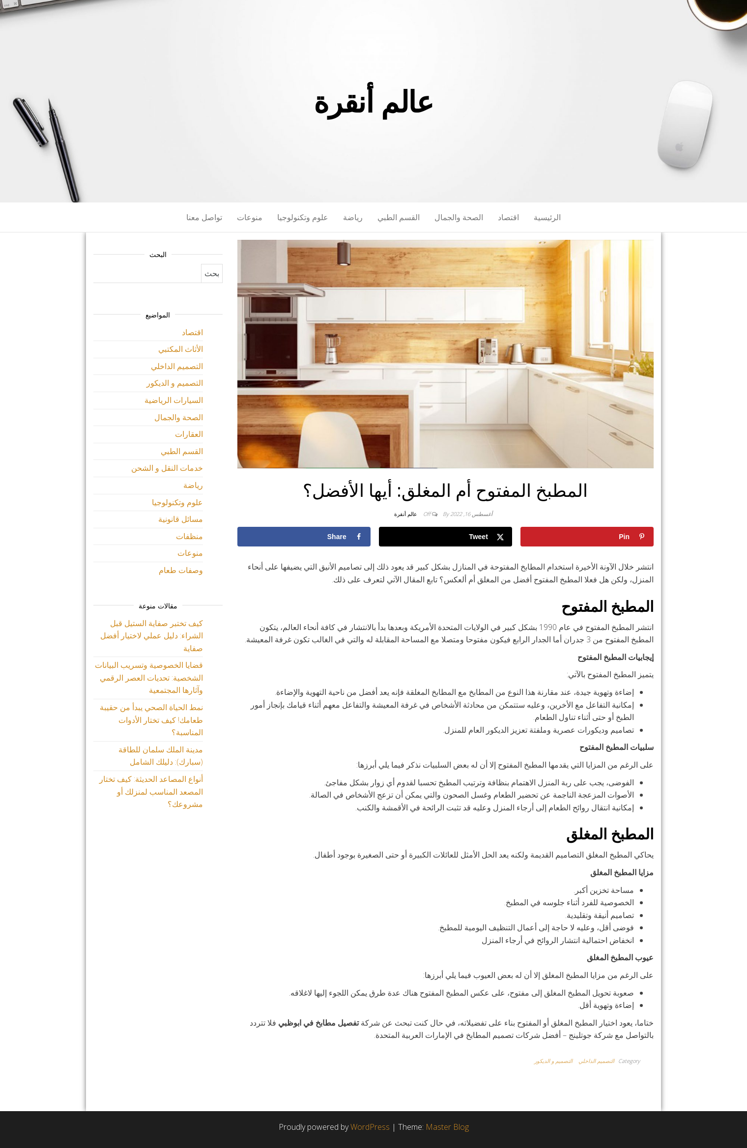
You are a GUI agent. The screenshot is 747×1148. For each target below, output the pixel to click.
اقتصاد (508, 217)
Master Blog (447, 1126)
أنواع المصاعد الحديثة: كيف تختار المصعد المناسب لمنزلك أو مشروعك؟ (151, 791)
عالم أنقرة (373, 101)
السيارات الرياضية (173, 400)
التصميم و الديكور (553, 1060)
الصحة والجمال (458, 217)
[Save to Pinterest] (587, 536)
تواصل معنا (204, 217)
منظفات (189, 536)
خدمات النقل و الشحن (167, 467)
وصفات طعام (181, 570)
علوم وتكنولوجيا (302, 217)
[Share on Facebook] (304, 536)
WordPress (370, 1126)
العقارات (189, 434)
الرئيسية (547, 217)
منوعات (249, 217)
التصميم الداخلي (596, 1060)
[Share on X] (445, 536)
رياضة (353, 217)
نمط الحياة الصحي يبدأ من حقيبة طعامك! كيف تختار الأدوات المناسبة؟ (151, 720)
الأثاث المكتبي (180, 349)
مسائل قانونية (180, 519)
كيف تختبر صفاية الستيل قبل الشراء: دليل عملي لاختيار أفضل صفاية (151, 636)
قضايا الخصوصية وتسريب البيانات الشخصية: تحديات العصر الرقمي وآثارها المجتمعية (149, 677)
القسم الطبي (398, 217)
